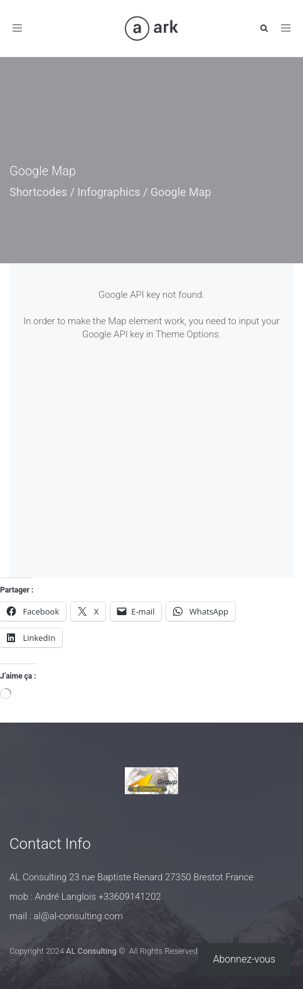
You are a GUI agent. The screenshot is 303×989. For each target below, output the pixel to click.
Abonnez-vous (244, 959)
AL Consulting (91, 951)
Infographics (108, 192)
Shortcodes (38, 192)
